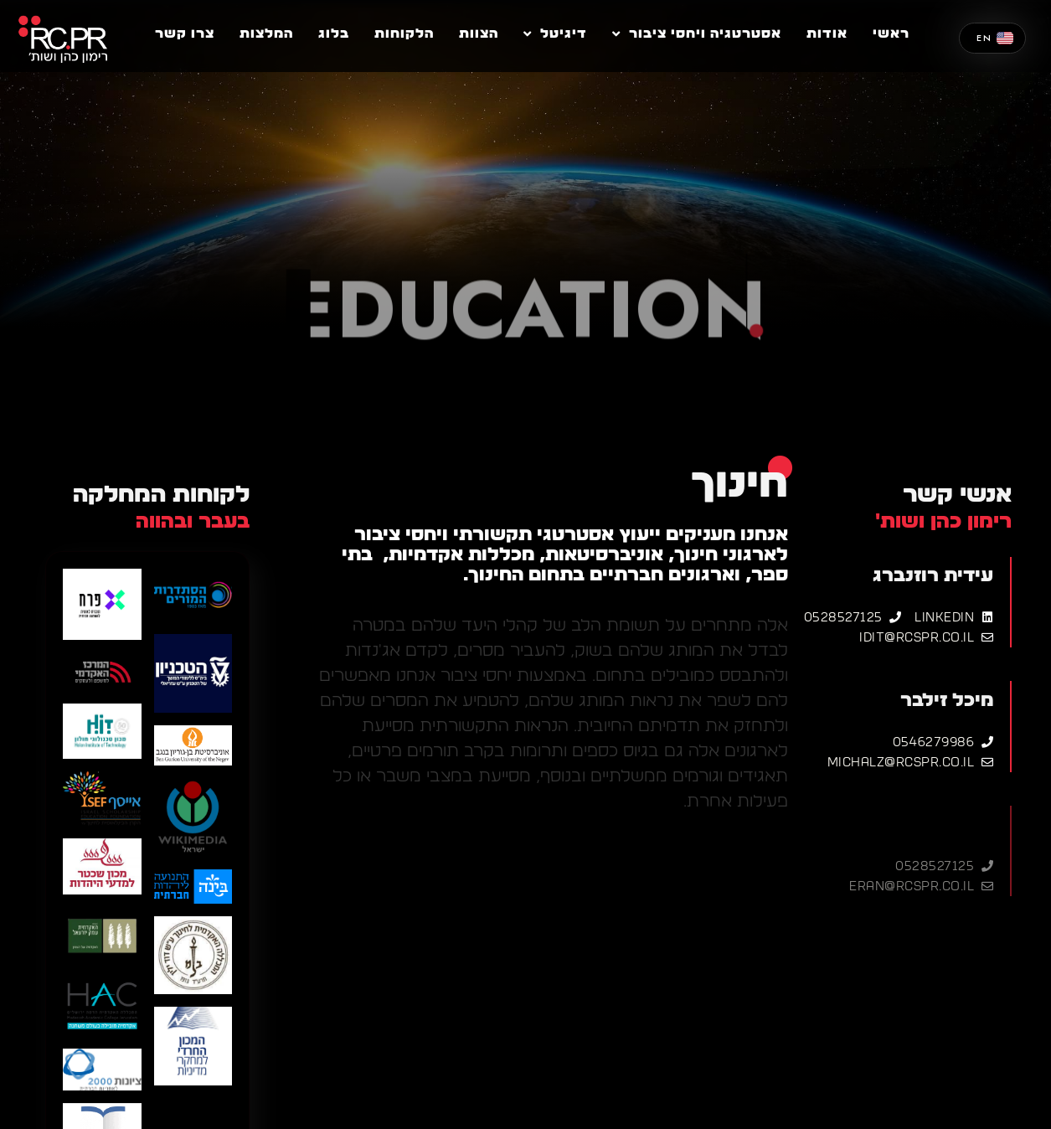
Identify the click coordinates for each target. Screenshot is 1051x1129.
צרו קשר (184, 33)
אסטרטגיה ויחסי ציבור (696, 33)
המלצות (266, 33)
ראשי (891, 33)
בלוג (333, 33)
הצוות (478, 33)
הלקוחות (404, 33)
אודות (826, 33)
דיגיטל (555, 33)
